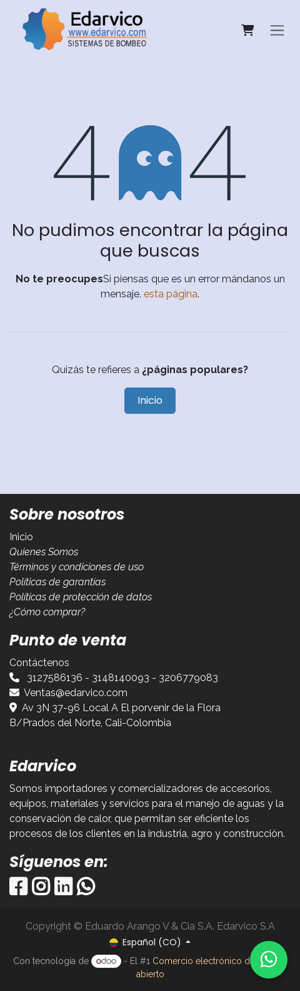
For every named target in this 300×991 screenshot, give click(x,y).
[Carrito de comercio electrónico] (247, 30)
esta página (171, 294)
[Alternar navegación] (277, 30)
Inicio (150, 400)
